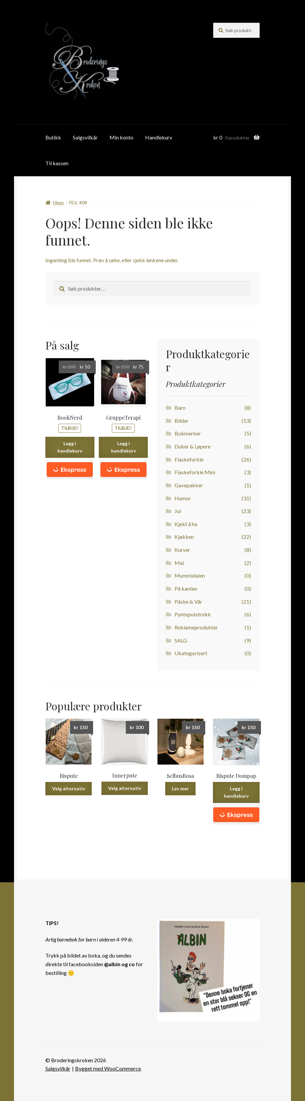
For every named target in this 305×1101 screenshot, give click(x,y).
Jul (178, 511)
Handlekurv (158, 137)
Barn (180, 407)
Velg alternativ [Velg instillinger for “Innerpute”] (124, 788)
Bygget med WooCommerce (108, 1068)
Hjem (58, 202)
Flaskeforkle (189, 459)
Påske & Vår (188, 601)
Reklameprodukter (196, 627)
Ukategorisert (191, 653)
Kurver (182, 549)
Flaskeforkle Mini (195, 472)
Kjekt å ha (186, 524)
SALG (181, 640)
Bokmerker (188, 433)
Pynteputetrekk (193, 614)
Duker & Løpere (193, 446)
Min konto (121, 137)
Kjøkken (184, 536)
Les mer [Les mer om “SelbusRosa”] (180, 788)
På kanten (186, 588)
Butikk (53, 137)
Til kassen (56, 163)
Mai (179, 563)
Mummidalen (190, 575)
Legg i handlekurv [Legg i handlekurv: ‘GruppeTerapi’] (123, 447)
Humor (183, 498)
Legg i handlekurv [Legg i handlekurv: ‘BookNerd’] (69, 447)
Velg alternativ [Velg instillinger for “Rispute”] (68, 788)
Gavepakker (189, 485)
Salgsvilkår (85, 137)
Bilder (182, 420)
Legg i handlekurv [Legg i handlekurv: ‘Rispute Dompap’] (236, 792)
